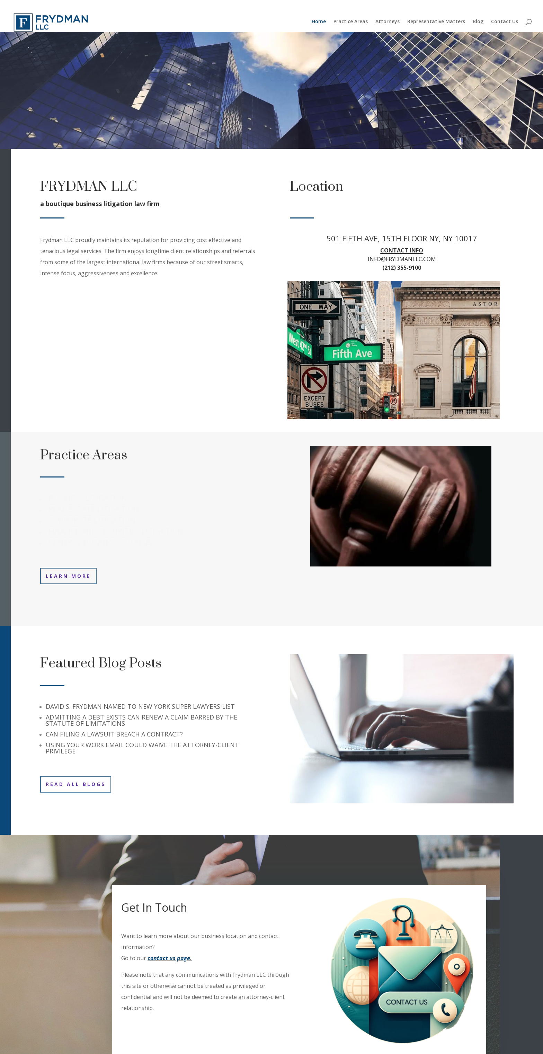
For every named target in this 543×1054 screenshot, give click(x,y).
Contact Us (504, 22)
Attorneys (387, 22)
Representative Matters (436, 22)
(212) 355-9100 (401, 267)
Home (319, 22)
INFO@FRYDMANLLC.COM (402, 259)
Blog (478, 22)
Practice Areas (350, 22)
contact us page (169, 958)
